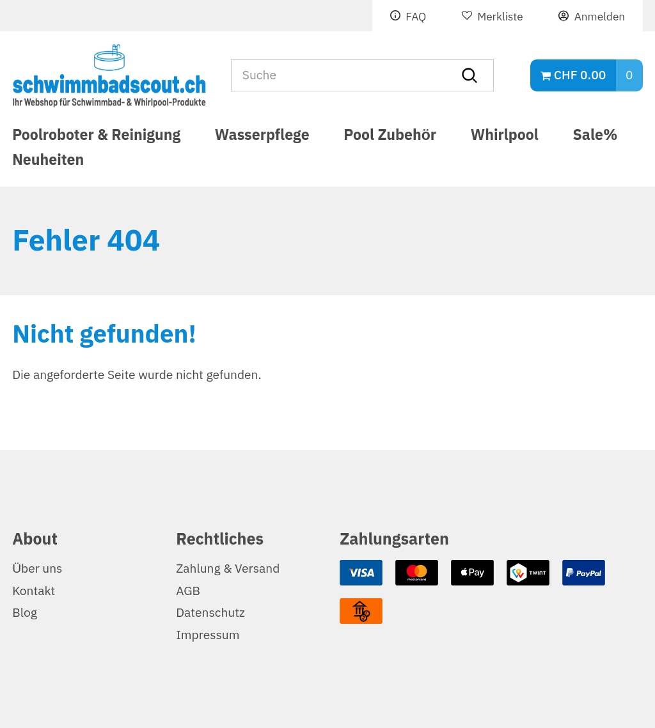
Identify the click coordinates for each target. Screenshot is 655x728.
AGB (188, 591)
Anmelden (599, 16)
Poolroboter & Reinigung (96, 137)
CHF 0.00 (580, 75)
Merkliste (500, 16)
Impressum (207, 635)
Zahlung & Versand (228, 568)
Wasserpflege (262, 137)
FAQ (416, 16)
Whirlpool (505, 137)
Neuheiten (48, 166)
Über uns (37, 568)
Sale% (595, 137)
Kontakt (33, 591)
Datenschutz (210, 612)
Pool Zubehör (389, 137)
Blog (24, 612)
